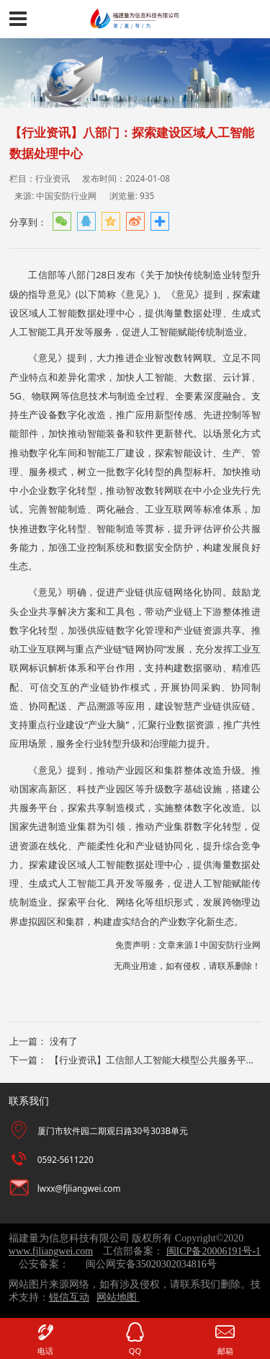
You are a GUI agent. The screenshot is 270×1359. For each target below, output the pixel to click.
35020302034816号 (176, 1264)
